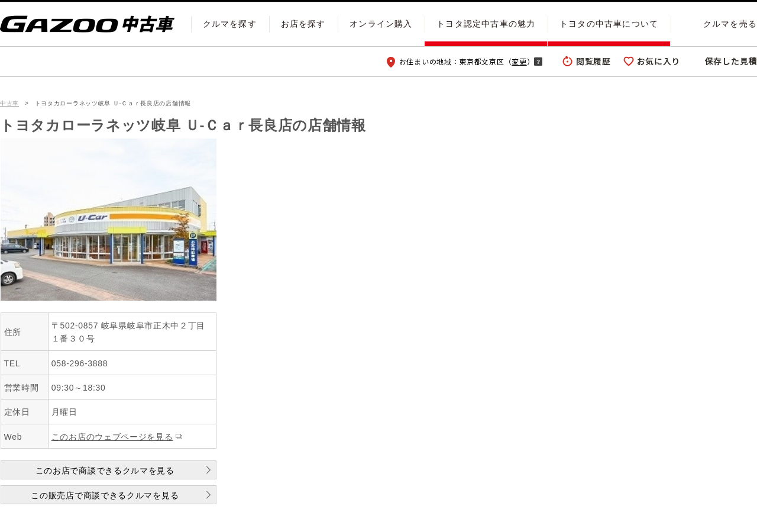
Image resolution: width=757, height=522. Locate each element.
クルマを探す (230, 23)
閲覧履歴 (593, 61)
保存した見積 (731, 61)
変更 (519, 61)
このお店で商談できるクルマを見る (104, 470)
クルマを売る (730, 23)
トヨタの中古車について (608, 23)
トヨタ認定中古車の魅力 (485, 23)
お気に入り (659, 61)
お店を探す (303, 23)
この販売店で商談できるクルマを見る (105, 495)
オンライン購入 (381, 23)
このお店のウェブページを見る (112, 437)
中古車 (9, 103)
